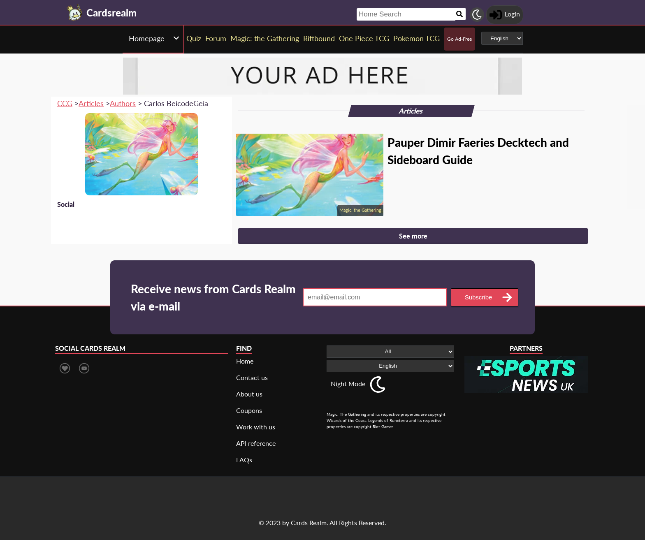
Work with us (255, 427)
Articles (91, 103)
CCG (64, 103)
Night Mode (348, 383)
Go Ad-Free (459, 39)
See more (413, 236)
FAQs (244, 460)
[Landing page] (74, 12)
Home (244, 361)
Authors (123, 103)
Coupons (249, 410)
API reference (256, 443)
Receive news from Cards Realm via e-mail (213, 297)
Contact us (252, 377)
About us (249, 394)
